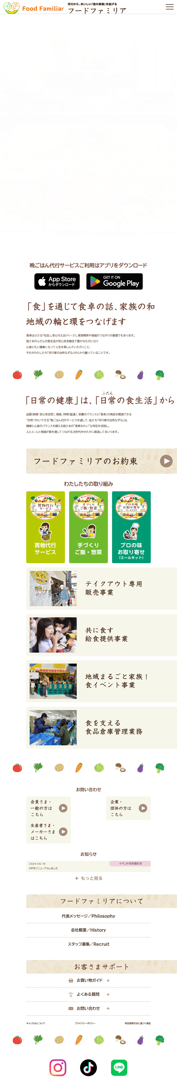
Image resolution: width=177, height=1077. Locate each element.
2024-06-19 (37, 864)
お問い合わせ (84, 1008)
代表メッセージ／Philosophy (88, 916)
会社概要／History (88, 930)
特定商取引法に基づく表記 (138, 1023)
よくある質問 (83, 994)
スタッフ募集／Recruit (88, 944)
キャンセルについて (35, 1023)
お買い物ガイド (85, 980)
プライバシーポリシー (85, 1023)
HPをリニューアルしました (43, 868)
